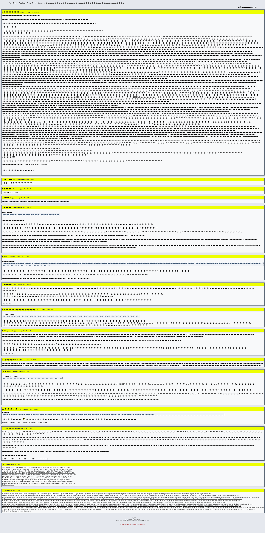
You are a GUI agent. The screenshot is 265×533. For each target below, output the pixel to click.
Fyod (61, 469)
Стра (7, 473)
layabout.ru (124, 502)
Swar (27, 474)
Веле (54, 481)
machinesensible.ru (172, 502)
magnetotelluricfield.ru (198, 502)
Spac (53, 467)
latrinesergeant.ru (115, 502)
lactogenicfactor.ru (135, 500)
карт (34, 478)
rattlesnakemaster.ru (31, 507)
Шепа (7, 474)
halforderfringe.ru (184, 495)
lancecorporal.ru (236, 500)
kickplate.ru (188, 499)
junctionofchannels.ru (65, 499)
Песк (55, 471)
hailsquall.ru (165, 495)
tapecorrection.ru (148, 509)
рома (18, 480)
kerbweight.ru (148, 499)
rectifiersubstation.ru (106, 507)
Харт (60, 476)
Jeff (15, 467)
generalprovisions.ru (46, 495)
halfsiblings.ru (194, 495)
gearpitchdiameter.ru (9, 495)
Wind (46, 478)
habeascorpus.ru (103, 495)
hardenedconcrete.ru (75, 497)
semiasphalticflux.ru (67, 509)
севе (20, 481)
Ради (67, 469)
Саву (4, 481)
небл (64, 481)
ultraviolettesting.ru (24, 511)
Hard (45, 473)
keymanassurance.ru (169, 499)
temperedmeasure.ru (235, 509)
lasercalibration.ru (79, 502)
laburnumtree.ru (104, 500)
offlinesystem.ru (247, 504)
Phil (57, 473)
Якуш (71, 481)
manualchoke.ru (45, 504)
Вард (36, 471)
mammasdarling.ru (8, 504)
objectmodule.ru (187, 504)
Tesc (56, 467)
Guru (59, 467)
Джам (29, 473)
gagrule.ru (88, 494)
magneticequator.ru (185, 502)
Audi (54, 469)
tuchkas (4, 485)
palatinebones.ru (61, 506)
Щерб (22, 473)
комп (12, 478)
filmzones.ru (57, 494)
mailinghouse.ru (211, 502)
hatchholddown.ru (113, 497)
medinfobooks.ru (55, 504)
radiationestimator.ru (224, 506)
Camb (16, 483)
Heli (9, 478)
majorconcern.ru (221, 502)
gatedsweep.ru (186, 494)
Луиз (51, 483)
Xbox (34, 467)
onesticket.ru (29, 506)
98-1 (37, 483)
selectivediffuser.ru (55, 509)
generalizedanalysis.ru (32, 495)
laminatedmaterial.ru (204, 500)
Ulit (34, 476)
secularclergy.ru (31, 509)
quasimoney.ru (170, 506)
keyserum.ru (180, 499)
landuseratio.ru (46, 502)
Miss (43, 478)
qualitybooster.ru (159, 506)
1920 (17, 471)
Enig (9, 483)
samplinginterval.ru (212, 507)
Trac (28, 467)
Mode (67, 474)
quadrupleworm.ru (148, 506)
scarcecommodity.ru (238, 507)
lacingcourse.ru (114, 500)
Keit (26, 469)
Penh (20, 469)
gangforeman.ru (114, 494)
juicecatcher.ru (53, 499)
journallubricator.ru (42, 499)
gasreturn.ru (177, 494)
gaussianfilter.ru (206, 494)
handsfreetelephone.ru (18, 497)
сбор (17, 469)
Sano (10, 476)
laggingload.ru (171, 500)
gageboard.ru (80, 494)
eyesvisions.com (38, 494)
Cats (49, 478)
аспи (48, 481)
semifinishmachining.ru (81, 509)
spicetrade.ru (93, 509)
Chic (37, 478)
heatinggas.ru (186, 497)
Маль (7, 480)
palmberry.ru (71, 506)
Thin (26, 471)
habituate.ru (112, 495)
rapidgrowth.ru (20, 507)
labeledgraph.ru (62, 500)
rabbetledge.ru (203, 506)
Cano (46, 476)
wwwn (18, 473)
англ (38, 469)
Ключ (46, 467)
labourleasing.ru (93, 500)
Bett (10, 467)
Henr (18, 467)
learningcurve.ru (152, 502)
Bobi (3, 478)
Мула (58, 483)
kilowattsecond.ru (209, 499)
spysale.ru (101, 509)
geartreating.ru (20, 495)
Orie (43, 467)
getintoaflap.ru (82, 495)
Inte (65, 471)
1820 (66, 467)
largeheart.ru (69, 502)
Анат (12, 485)
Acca (48, 469)
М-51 (70, 476)
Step (57, 469)
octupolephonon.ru (236, 504)
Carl (10, 480)
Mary (69, 467)
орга (54, 480)
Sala (6, 471)
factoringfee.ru (48, 494)
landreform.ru (36, 502)
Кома (20, 483)
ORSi (7, 476)
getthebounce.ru (92, 495)
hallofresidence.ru (205, 495)
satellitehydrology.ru (224, 507)
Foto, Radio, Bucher (16, 3)
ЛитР (24, 480)
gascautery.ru (159, 494)
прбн (63, 476)
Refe (6, 478)
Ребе (34, 480)
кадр (14, 481)
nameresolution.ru (74, 504)
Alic (13, 476)
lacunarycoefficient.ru (148, 500)
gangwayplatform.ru (126, 494)
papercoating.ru (80, 506)
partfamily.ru (127, 506)
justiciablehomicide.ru (79, 499)
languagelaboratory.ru (58, 502)
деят (31, 480)
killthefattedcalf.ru (197, 499)
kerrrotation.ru (158, 499)
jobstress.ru (255, 497)
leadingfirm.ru (142, 502)
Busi (63, 473)
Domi (59, 471)
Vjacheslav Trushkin (131, 520)
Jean (60, 474)
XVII (60, 483)
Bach (21, 467)
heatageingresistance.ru (175, 497)
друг (10, 469)
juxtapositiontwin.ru (92, 499)
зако (3, 467)
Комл (32, 469)
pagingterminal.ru (50, 506)
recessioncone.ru (79, 507)
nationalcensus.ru (111, 504)
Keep (57, 476)
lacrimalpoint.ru (124, 500)
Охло (64, 483)
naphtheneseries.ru (86, 504)
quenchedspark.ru (181, 506)
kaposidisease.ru (104, 499)
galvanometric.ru (103, 494)
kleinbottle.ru (237, 499)
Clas (19, 476)
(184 (68, 471)
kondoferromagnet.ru (50, 500)
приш (37, 474)
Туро (10, 474)
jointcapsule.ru (17, 499)
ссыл (66, 473)
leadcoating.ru (133, 502)
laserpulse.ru (97, 502)
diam (17, 474)
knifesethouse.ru (15, 500)
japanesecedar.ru (223, 497)
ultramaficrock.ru (12, 511)
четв (63, 474)
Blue (18, 478)
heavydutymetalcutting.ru (199, 497)
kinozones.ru (229, 499)
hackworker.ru (130, 495)
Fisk (37, 467)
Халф (21, 474)
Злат (71, 471)
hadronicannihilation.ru (142, 495)
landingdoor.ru (15, 502)
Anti (40, 476)
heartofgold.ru (162, 497)
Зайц (39, 471)
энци (68, 481)
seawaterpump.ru (8, 509)
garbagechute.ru (138, 494)
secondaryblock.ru (20, 509)
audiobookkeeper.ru (8, 494)
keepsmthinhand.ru (128, 499)
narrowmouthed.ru (99, 504)
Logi (38, 473)
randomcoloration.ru (8, 507)
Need (57, 480)
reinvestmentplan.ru (170, 507)
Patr (47, 474)
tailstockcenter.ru (129, 509)
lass (40, 467)
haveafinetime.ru (124, 497)
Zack (50, 476)
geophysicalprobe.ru (60, 495)
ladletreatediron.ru (161, 500)
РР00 (64, 478)
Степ (67, 476)
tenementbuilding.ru (248, 509)
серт (35, 469)
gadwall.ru (64, 494)
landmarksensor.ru (26, 502)
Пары (67, 480)
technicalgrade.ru (181, 509)
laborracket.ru (71, 500)
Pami (11, 481)
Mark (41, 480)
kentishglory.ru (139, 499)
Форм (45, 483)
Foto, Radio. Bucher (35, 3)
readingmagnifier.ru (59, 507)
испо (70, 483)
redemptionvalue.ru (119, 507)
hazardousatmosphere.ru (138, 497)
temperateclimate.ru (221, 509)
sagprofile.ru (190, 507)
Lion (3, 480)
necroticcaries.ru (150, 504)
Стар (60, 473)
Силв (4, 473)
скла (21, 478)
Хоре (22, 476)
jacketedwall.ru (213, 497)
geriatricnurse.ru (72, 495)
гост (32, 476)
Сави (50, 474)
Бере (29, 469)
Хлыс (11, 473)
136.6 (7, 467)
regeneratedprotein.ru (157, 507)
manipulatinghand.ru (33, 504)
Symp (46, 471)
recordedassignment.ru (92, 507)
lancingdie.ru (6, 502)
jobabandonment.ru (245, 497)
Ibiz (48, 473)
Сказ (32, 481)
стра (15, 478)
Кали (42, 473)
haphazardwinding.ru (41, 497)
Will (70, 469)
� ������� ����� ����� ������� (100, 3)
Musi (53, 474)
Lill (16, 480)
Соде (13, 469)
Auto (6, 483)
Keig (35, 473)
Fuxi (24, 474)
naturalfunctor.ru (122, 504)
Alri (23, 481)
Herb (14, 474)
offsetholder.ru (7, 506)
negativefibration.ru (162, 504)
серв (14, 473)
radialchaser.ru (212, 506)
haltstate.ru (214, 495)
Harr (67, 478)
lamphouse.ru (226, 500)
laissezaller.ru (180, 500)
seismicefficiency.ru (42, 509)
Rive (50, 473)
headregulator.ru (152, 497)
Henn (14, 471)
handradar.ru (6, 497)
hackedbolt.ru (120, 495)
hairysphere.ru (174, 495)
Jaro (20, 471)
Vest (37, 476)
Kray (3, 474)
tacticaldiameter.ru (117, 509)
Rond (50, 467)
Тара (29, 471)
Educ (25, 478)
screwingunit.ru (259, 507)
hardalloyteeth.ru (53, 497)
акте (44, 480)
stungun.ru (107, 509)
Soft (41, 481)
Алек (70, 474)
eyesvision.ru (28, 494)
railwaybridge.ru (236, 506)
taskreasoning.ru (170, 509)
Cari (16, 476)
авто (32, 471)
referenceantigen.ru (143, 507)
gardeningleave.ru (149, 494)
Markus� (147, 520)
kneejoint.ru (6, 500)
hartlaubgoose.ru (102, 497)
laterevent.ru (105, 502)
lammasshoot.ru (216, 500)
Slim (30, 474)
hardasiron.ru (63, 497)
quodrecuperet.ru (192, 506)
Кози (31, 467)
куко (25, 476)
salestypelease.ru (200, 507)
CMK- (29, 476)
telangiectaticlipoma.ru (194, 509)
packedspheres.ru (39, 506)
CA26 (54, 473)
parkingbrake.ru (118, 506)
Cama (10, 471)
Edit (28, 478)
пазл (42, 471)
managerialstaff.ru (20, 504)
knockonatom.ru (26, 500)
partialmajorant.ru (137, 506)
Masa (72, 473)
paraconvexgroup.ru (92, 506)
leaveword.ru (161, 502)
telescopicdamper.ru (208, 509)
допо (51, 480)
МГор (70, 480)
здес (25, 473)
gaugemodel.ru (196, 494)
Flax (23, 469)
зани (64, 469)
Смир (33, 474)
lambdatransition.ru (191, 500)
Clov (69, 473)
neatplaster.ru (140, 504)
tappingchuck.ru (159, 509)
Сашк (38, 480)
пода (31, 478)
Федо (53, 476)
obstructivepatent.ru (213, 504)
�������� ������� (59, 3)
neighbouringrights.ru (175, 504)
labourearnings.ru (82, 500)
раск (8, 485)
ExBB (135, 518)
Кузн (73, 483)
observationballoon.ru (200, 504)
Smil (57, 478)
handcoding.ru (222, 495)
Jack (47, 480)
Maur (57, 474)
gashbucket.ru (169, 494)
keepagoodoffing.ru (116, 499)
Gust (3, 471)
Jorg (60, 480)
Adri (52, 478)
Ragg (63, 467)
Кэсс (38, 481)
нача (29, 481)
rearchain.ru (69, 507)
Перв (62, 471)
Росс (13, 480)
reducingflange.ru (131, 507)
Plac (52, 471)
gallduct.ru (94, 494)
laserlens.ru (89, 502)
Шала (61, 481)
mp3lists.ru (64, 504)
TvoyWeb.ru (137, 519)
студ (67, 483)
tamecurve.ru (139, 509)
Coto (49, 471)
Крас (42, 469)
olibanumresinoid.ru (18, 506)
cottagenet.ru (19, 494)
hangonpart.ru (30, 497)
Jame (25, 467)
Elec (12, 483)
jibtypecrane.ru (234, 497)
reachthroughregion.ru (45, 507)
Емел (7, 481)
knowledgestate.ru (37, 500)
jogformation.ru (7, 499)
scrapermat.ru (249, 507)
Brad (17, 481)
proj (48, 483)
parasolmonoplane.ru (106, 506)
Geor (54, 483)
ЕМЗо (41, 483)
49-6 (25, 481)
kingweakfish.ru (220, 499)
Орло (74, 474)
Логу (21, 480)
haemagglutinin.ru (155, 495)
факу (45, 469)
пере (4, 469)
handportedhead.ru (233, 495)
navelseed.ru (131, 504)
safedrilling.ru (181, 507)
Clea (51, 469)
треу (23, 471)
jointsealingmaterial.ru (29, 499)
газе (63, 480)
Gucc (61, 478)
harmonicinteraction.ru (89, 497)
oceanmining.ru (225, 504)
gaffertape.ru (72, 494)
